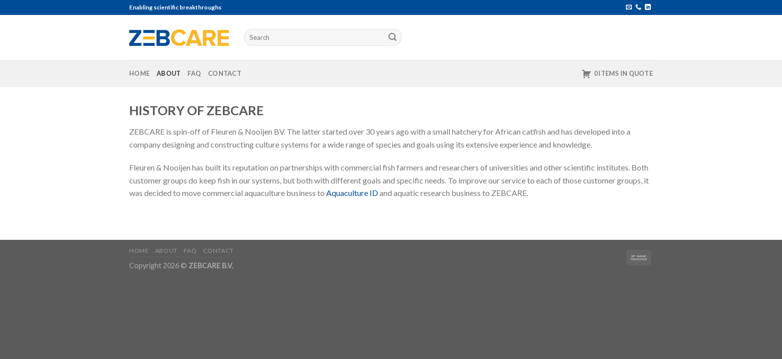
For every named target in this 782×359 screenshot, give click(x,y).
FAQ (194, 73)
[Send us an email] (629, 7)
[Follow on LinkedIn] (648, 7)
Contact (224, 73)
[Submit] (393, 37)
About (169, 73)
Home (139, 73)
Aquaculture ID (352, 192)
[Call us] (638, 7)
